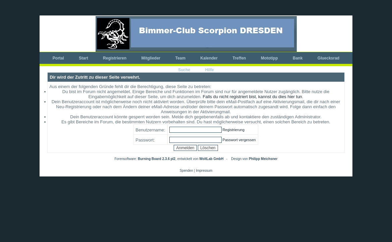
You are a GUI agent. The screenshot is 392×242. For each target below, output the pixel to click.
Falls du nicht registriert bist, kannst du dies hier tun (252, 96)
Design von (254, 159)
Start (83, 58)
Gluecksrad (328, 58)
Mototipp (269, 58)
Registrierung (233, 130)
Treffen (239, 58)
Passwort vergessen (239, 140)
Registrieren (114, 58)
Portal (58, 58)
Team (180, 58)
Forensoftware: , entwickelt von (168, 159)
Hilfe (209, 70)
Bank (297, 58)
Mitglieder (151, 58)
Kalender (209, 58)
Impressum (204, 170)
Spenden (186, 170)
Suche (184, 70)
